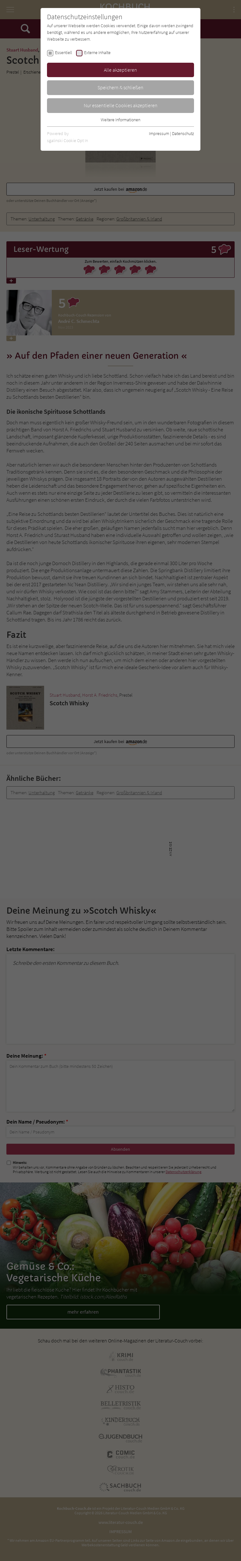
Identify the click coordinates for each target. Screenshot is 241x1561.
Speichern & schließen (120, 87)
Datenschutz (183, 133)
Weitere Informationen (120, 120)
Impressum (159, 133)
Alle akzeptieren (120, 70)
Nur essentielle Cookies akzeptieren (121, 105)
